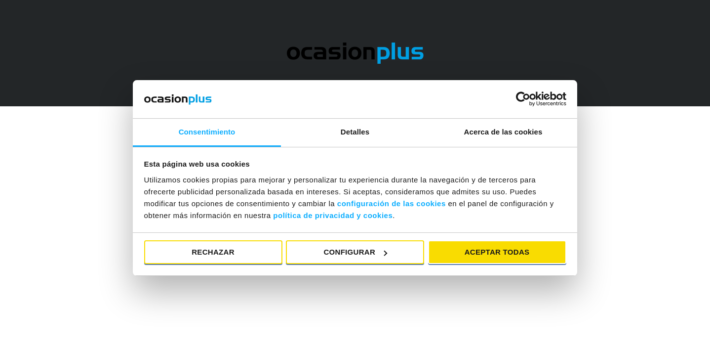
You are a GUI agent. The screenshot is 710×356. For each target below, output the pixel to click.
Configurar (355, 252)
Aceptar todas (497, 252)
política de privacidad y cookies (333, 215)
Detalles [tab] (355, 132)
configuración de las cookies (391, 203)
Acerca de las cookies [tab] (503, 132)
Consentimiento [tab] (207, 132)
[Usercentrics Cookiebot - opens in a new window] (523, 98)
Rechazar (213, 252)
